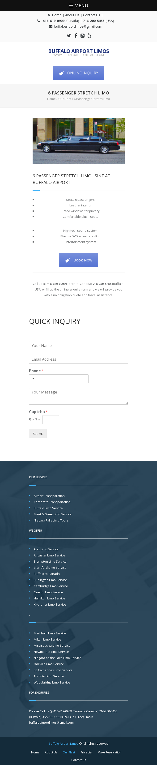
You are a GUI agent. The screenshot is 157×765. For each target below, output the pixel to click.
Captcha (38, 411)
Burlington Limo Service (50, 580)
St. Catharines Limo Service (53, 670)
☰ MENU (78, 5)
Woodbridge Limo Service (52, 682)
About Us (72, 15)
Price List (86, 752)
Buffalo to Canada (47, 574)
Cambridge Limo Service (51, 586)
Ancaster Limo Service (49, 555)
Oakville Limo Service (49, 664)
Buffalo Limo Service (48, 508)
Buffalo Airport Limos (78, 50)
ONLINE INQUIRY (78, 73)
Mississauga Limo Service (52, 645)
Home (56, 15)
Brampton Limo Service (50, 561)
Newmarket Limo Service (51, 652)
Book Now (78, 260)
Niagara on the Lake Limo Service (57, 658)
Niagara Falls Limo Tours (51, 520)
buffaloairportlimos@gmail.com (78, 26)
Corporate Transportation (52, 502)
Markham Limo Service (50, 633)
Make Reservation (109, 752)
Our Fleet (64, 99)
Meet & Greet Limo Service (53, 514)
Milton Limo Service (47, 639)
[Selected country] (32, 379)
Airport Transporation (49, 496)
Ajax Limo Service (46, 549)
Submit (38, 434)
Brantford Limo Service (50, 567)
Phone (36, 370)
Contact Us (91, 15)
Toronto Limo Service (49, 676)
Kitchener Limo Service (50, 604)
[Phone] (59, 378)
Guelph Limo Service (48, 592)
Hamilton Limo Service (49, 598)
